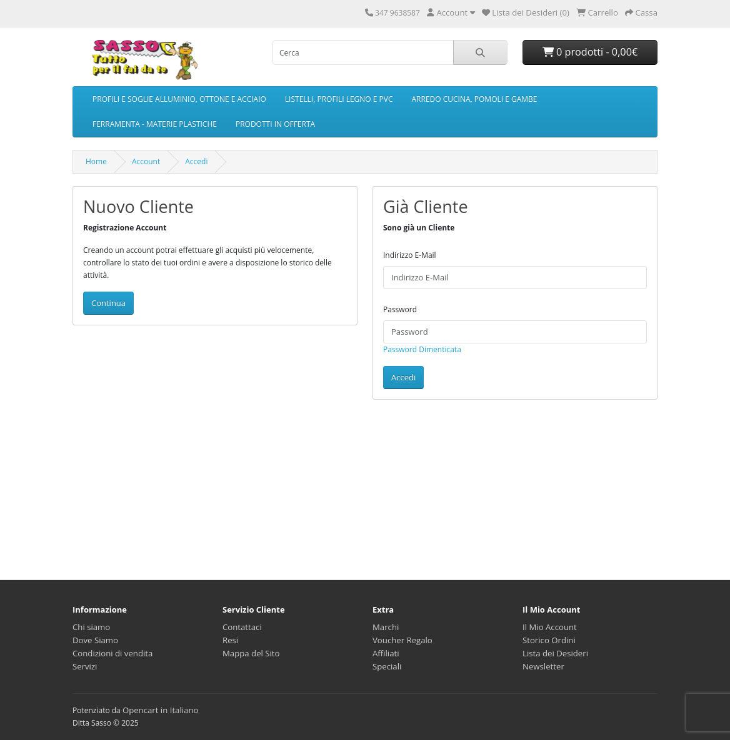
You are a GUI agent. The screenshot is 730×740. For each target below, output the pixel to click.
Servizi (84, 666)
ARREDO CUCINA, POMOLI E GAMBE (475, 99)
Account (146, 161)
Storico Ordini (549, 640)
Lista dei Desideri (555, 653)
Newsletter (543, 666)
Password (400, 309)
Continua (108, 302)
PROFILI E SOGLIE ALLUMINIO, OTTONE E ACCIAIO (179, 99)
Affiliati (385, 653)
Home (96, 161)
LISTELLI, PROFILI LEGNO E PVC (339, 99)
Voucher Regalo (402, 640)
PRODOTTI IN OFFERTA (275, 124)
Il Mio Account (549, 627)
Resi (230, 640)
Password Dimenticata (422, 349)
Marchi (385, 627)
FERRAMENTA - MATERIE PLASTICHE (154, 124)
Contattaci (242, 627)
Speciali (386, 666)
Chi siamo (91, 627)
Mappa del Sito (251, 653)
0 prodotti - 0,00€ (590, 52)
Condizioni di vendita (112, 653)
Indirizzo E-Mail (409, 255)
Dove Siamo (95, 640)
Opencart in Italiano (160, 710)
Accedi (196, 161)
